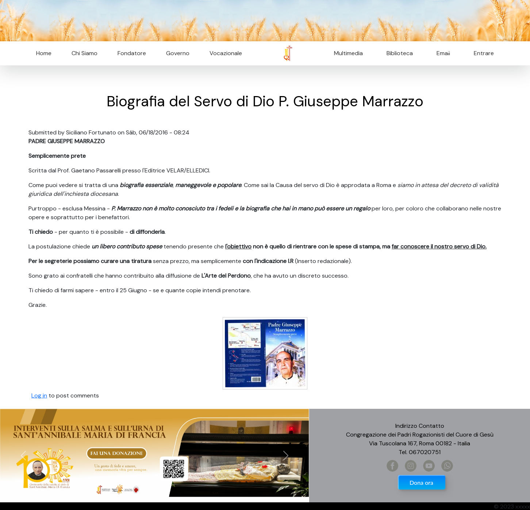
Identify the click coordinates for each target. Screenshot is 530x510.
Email (441, 53)
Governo (177, 53)
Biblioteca (400, 53)
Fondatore (132, 53)
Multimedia (348, 53)
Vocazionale (226, 53)
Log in (39, 395)
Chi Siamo (84, 53)
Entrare (484, 53)
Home (43, 53)
